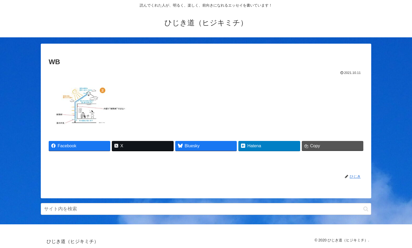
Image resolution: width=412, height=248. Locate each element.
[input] (206, 209)
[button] (365, 209)
